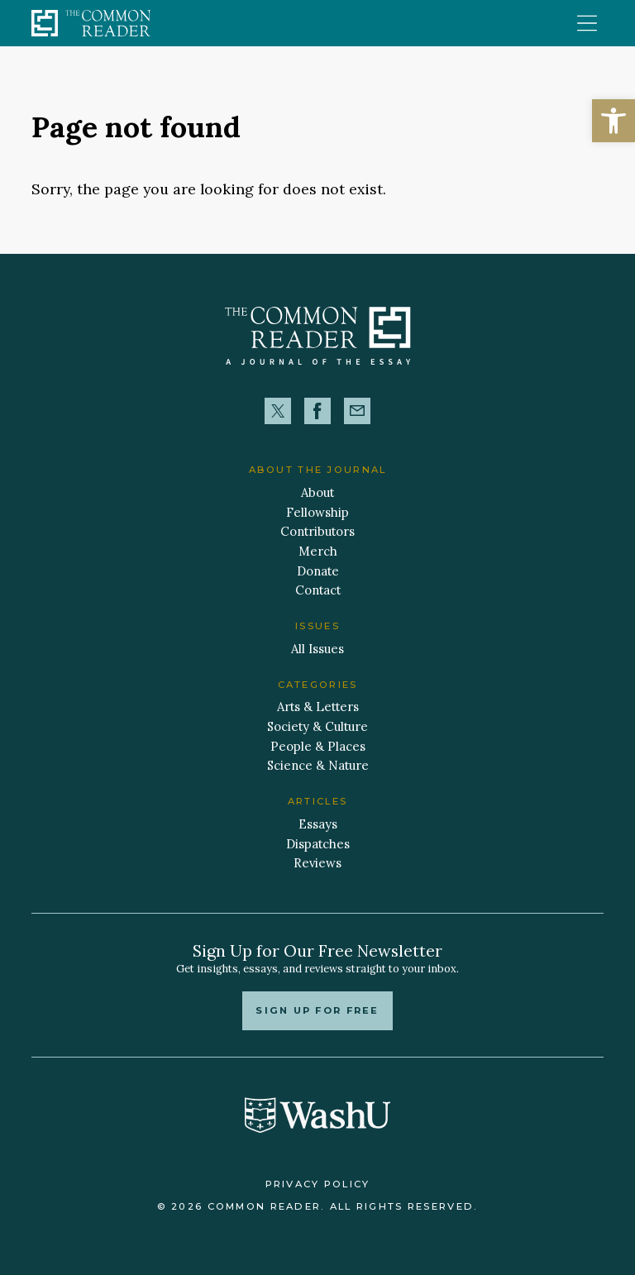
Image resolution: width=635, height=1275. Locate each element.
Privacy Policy (317, 1184)
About (317, 492)
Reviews (317, 863)
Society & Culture (317, 726)
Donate (318, 571)
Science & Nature (318, 765)
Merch (317, 551)
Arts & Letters (318, 706)
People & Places (317, 746)
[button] (613, 120)
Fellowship (317, 512)
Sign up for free (317, 1010)
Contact (318, 590)
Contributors (317, 531)
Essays (317, 824)
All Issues (317, 649)
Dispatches (318, 844)
